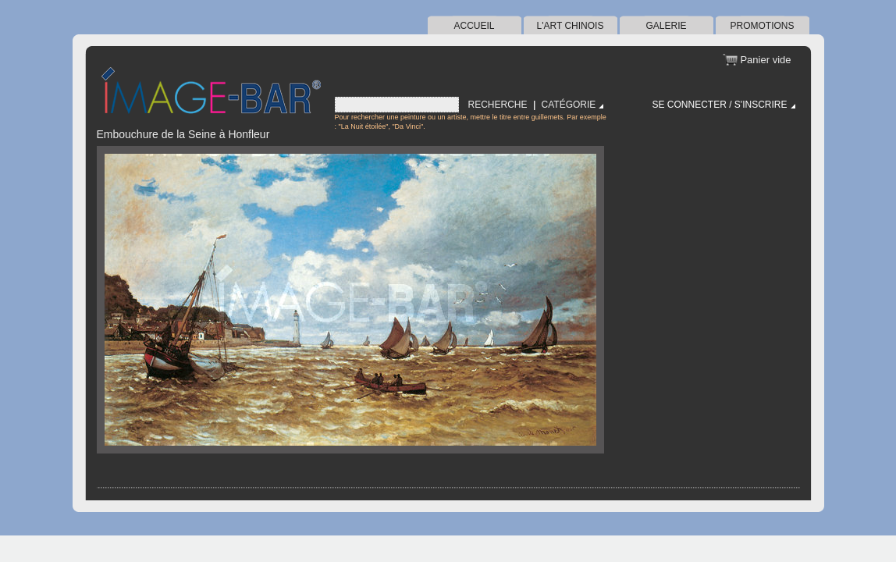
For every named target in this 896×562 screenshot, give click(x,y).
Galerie (665, 25)
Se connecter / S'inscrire (720, 104)
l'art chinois (570, 25)
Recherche (498, 104)
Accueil (473, 25)
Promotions (762, 25)
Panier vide (765, 60)
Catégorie (569, 104)
